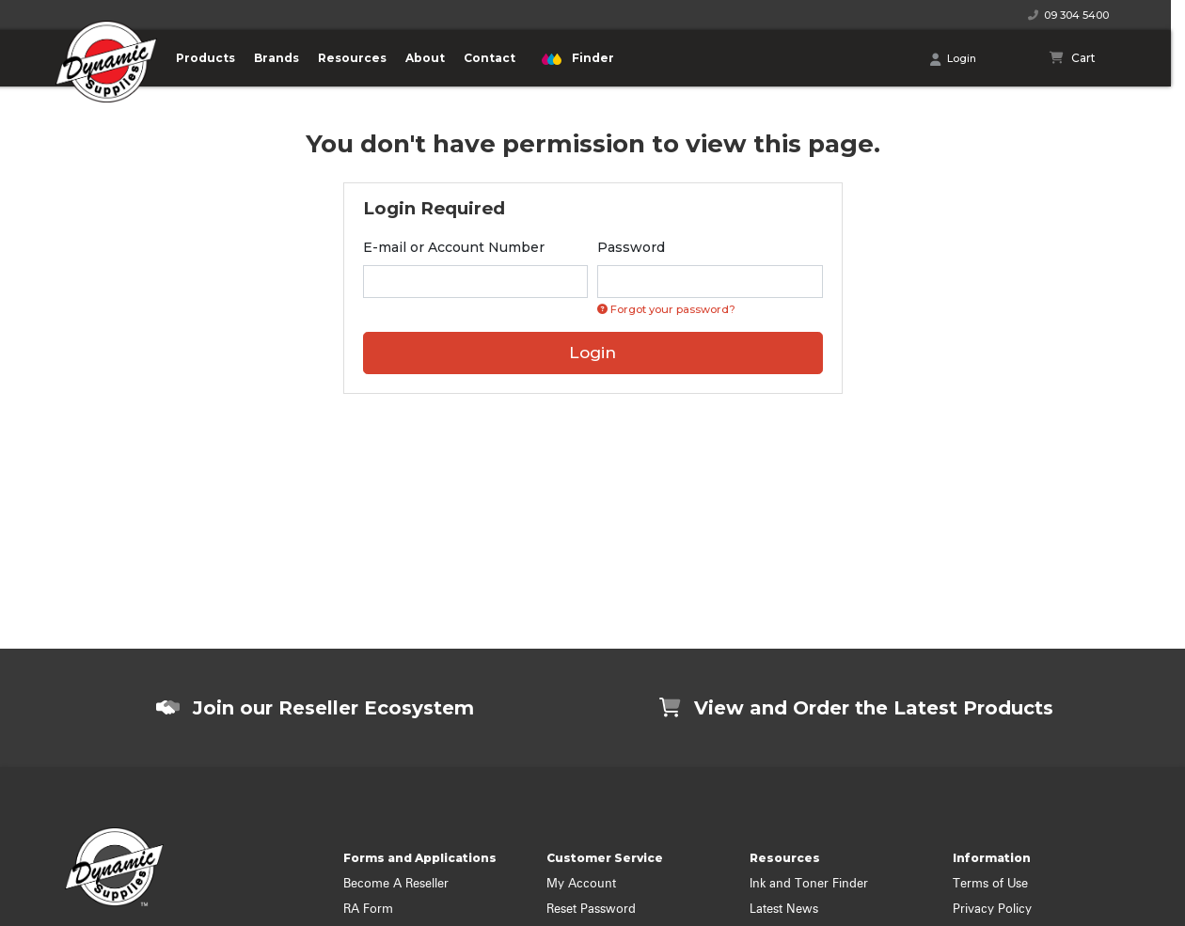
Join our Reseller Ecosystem (315, 708)
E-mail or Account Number (454, 247)
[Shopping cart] (1072, 58)
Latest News (784, 909)
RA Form (368, 909)
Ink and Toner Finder (809, 884)
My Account (581, 884)
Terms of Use (990, 884)
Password (631, 247)
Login (953, 59)
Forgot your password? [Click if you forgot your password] (666, 309)
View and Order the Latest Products (856, 708)
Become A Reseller (396, 884)
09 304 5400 (1068, 15)
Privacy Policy (992, 909)
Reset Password (591, 909)
